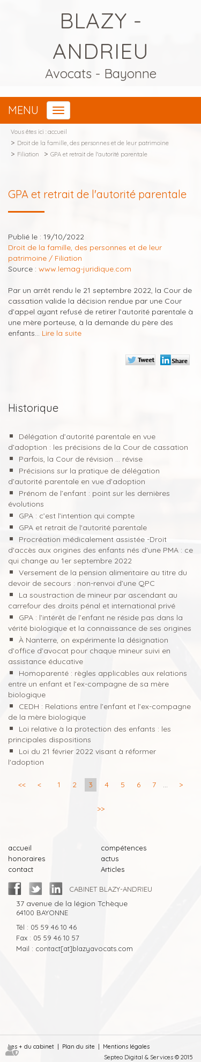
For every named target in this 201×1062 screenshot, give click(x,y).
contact (20, 869)
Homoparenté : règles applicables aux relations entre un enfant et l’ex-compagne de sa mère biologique (97, 683)
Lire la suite (61, 333)
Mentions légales (126, 1046)
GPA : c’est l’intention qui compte (77, 516)
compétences (123, 847)
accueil (57, 131)
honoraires (26, 858)
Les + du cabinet (31, 1046)
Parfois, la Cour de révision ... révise (81, 459)
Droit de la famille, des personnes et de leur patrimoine (93, 143)
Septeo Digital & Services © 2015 (148, 1057)
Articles (112, 869)
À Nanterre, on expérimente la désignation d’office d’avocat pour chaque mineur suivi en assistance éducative (89, 650)
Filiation (28, 154)
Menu (23, 110)
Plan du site (78, 1046)
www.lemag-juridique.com (85, 269)
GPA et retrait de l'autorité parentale (98, 154)
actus (109, 858)
